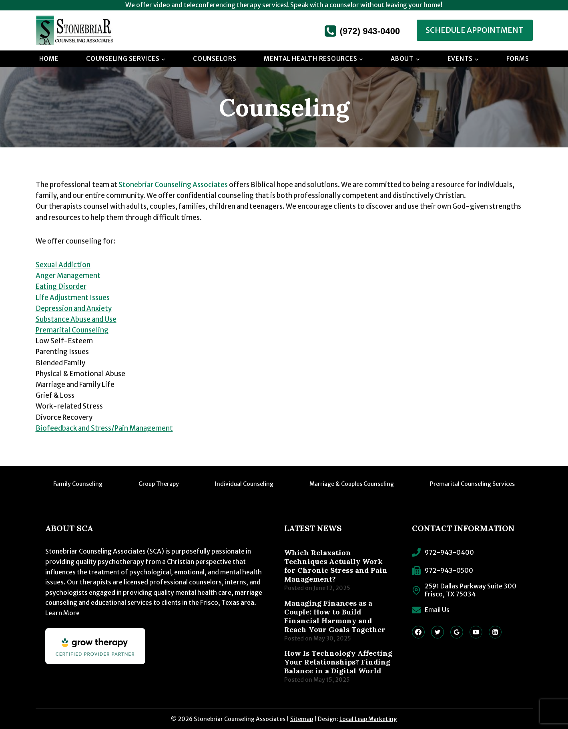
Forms (517, 58)
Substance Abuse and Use (76, 319)
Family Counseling (77, 483)
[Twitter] (437, 632)
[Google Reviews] (456, 632)
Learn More (62, 613)
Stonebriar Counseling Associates (173, 184)
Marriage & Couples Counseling (351, 483)
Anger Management (68, 275)
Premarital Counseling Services (472, 483)
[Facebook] (418, 632)
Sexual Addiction (63, 264)
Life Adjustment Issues (73, 297)
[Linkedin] (495, 632)
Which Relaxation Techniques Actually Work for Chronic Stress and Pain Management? (335, 566)
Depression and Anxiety (74, 308)
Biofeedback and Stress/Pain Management (104, 428)
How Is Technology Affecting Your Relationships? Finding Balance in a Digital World (338, 662)
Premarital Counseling (72, 330)
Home (49, 58)
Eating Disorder (61, 286)
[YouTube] (476, 632)
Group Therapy (158, 483)
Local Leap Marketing (368, 719)
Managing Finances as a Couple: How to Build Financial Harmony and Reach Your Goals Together (334, 616)
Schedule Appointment (474, 30)
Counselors (215, 58)
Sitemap (301, 719)
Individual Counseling (244, 483)
